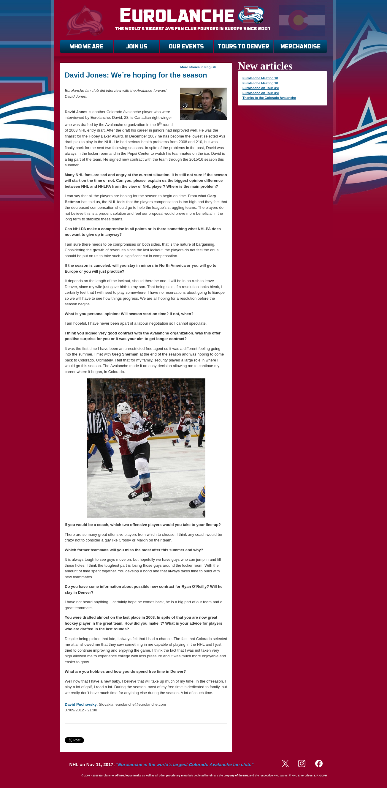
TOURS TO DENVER (243, 46)
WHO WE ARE (86, 46)
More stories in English (198, 67)
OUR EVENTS (186, 46)
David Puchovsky (81, 704)
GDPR (323, 775)
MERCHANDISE (300, 46)
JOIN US (136, 46)
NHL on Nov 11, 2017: (161, 764)
